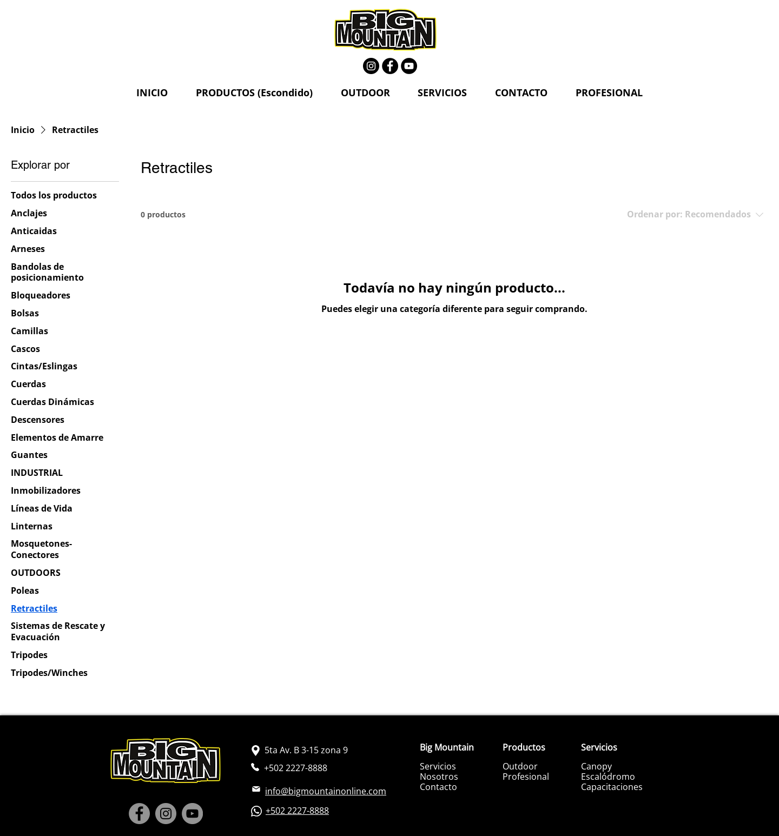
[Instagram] (371, 66)
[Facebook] (390, 66)
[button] (254, 93)
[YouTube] (409, 66)
